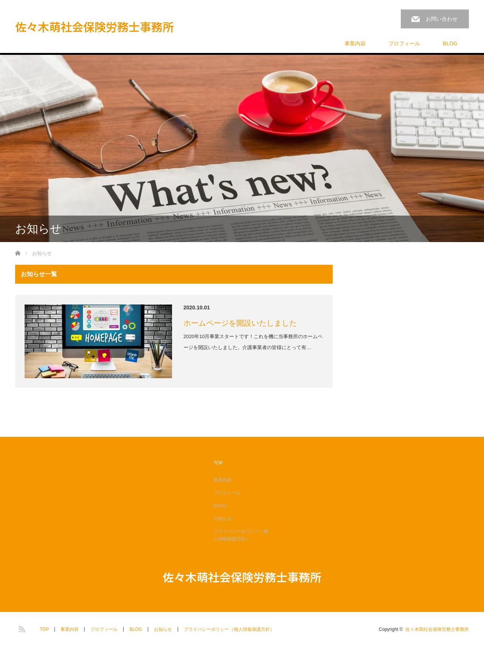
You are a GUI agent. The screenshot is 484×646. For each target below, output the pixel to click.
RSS (20, 628)
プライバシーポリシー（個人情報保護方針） (241, 535)
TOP (218, 463)
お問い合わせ (442, 19)
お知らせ (223, 518)
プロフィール (404, 43)
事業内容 (355, 43)
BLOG (450, 43)
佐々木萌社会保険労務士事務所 (94, 26)
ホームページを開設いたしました (240, 323)
